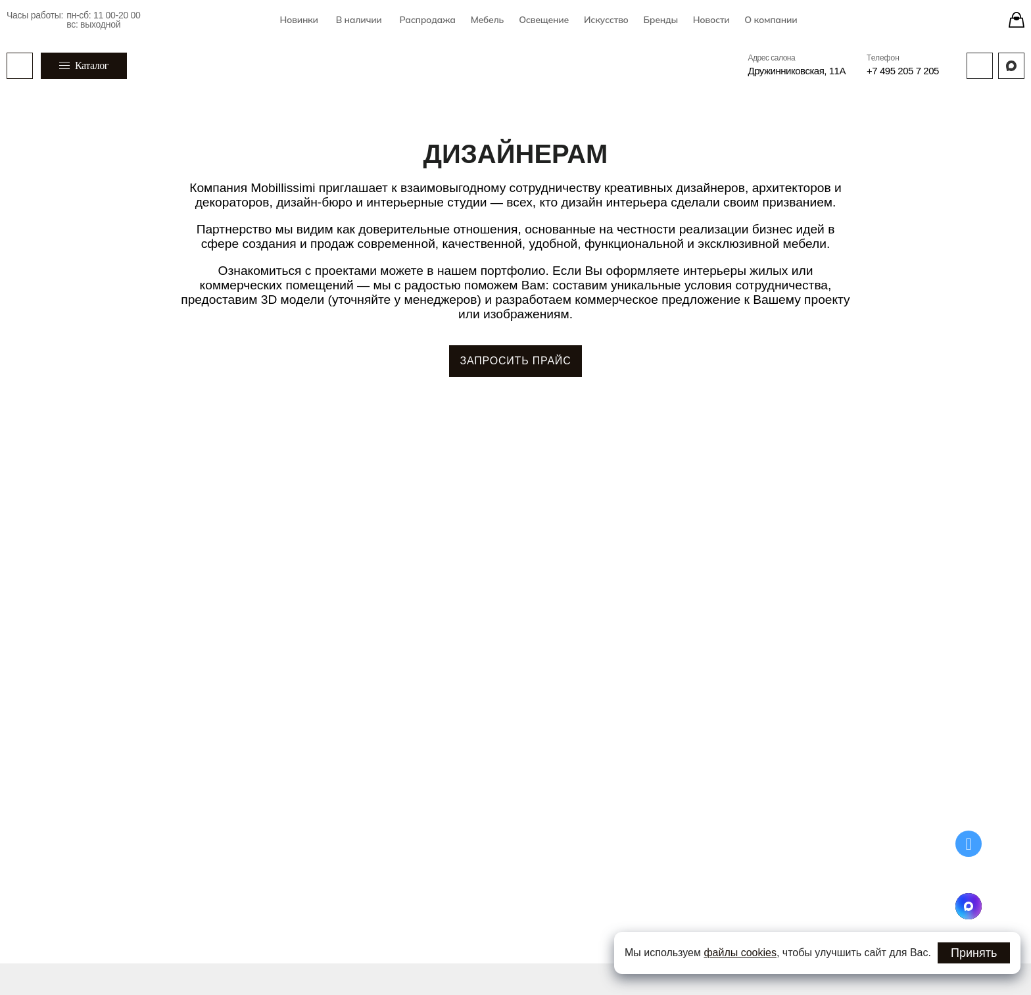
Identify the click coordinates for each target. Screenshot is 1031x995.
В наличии (359, 20)
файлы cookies (740, 952)
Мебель (487, 20)
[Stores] (1016, 20)
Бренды (661, 20)
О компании (770, 20)
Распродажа (427, 20)
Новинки (299, 20)
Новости (711, 20)
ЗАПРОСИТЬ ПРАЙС (515, 360)
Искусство (606, 20)
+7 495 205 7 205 (903, 70)
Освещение (544, 20)
